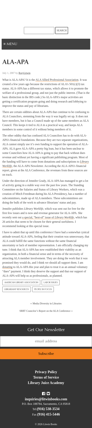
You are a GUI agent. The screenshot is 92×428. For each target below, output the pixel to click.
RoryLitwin (24, 73)
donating (7, 266)
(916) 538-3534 (48, 409)
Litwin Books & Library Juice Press (46, 13)
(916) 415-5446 (48, 414)
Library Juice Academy (46, 383)
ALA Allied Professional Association (56, 79)
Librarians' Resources (16, 289)
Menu (23, 44)
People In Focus (43, 289)
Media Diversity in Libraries (47, 303)
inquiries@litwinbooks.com (46, 399)
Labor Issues (51, 283)
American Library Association (21, 283)
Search (62, 30)
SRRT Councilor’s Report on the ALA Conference (44, 311)
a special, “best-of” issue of (48, 217)
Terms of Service (46, 377)
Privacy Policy (46, 372)
